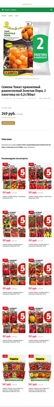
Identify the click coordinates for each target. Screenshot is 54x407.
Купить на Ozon (8, 123)
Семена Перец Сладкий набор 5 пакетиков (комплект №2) (39, 293)
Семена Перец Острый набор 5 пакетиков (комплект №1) (13, 245)
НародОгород (27, 4)
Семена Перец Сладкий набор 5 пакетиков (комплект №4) (39, 341)
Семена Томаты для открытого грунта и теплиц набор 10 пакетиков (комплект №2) (39, 389)
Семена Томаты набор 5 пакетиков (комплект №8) (40, 197)
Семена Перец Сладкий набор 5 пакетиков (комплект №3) (13, 341)
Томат (9, 108)
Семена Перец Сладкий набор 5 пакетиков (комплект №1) (13, 293)
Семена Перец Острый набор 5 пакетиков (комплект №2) (39, 245)
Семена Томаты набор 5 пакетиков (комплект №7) (14, 197)
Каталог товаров (9, 10)
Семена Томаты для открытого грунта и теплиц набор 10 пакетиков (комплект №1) (13, 389)
